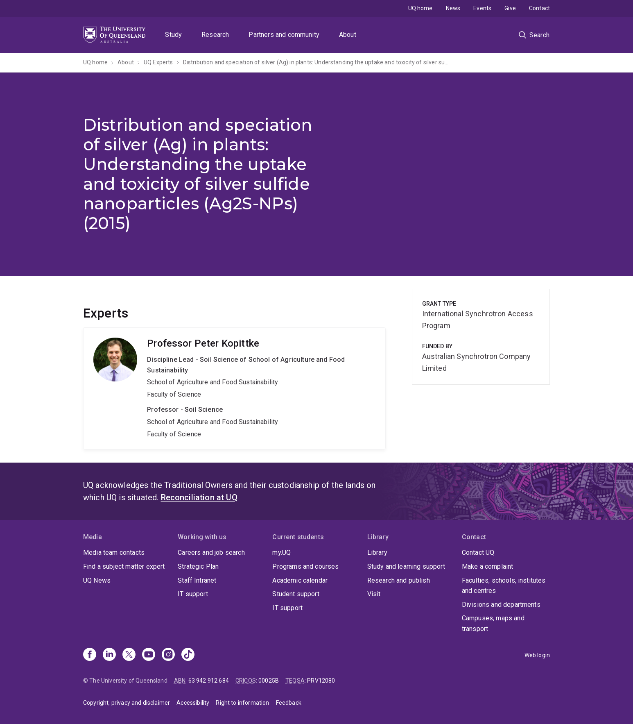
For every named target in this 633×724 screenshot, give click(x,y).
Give (510, 8)
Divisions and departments (501, 604)
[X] (129, 655)
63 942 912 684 (208, 680)
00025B (268, 680)
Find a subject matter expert (124, 566)
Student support (295, 594)
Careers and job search (211, 552)
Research (215, 35)
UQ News (97, 580)
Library (377, 552)
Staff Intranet (197, 580)
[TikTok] (187, 655)
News (453, 8)
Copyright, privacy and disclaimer (126, 702)
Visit (374, 594)
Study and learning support (406, 566)
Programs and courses (305, 566)
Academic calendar (300, 580)
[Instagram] (168, 655)
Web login (537, 655)
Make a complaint (487, 566)
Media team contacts (114, 552)
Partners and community (284, 35)
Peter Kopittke (234, 388)
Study (173, 35)
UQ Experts (158, 62)
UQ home (420, 8)
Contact (539, 8)
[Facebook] (89, 655)
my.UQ (281, 552)
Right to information (242, 702)
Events (482, 8)
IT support (193, 594)
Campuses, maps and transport (493, 623)
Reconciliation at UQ (199, 497)
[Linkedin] (109, 655)
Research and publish (398, 580)
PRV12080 (321, 680)
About (347, 35)
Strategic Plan (198, 566)
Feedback (288, 702)
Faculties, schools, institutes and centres (504, 585)
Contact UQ (478, 552)
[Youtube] (148, 655)
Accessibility (192, 702)
